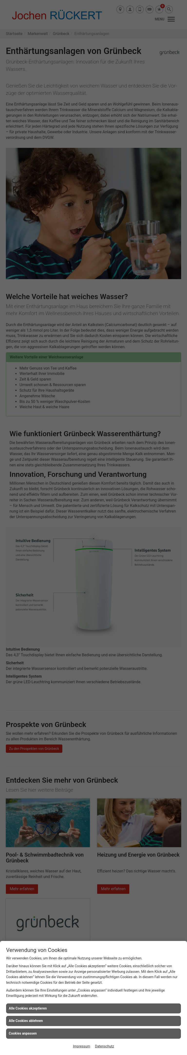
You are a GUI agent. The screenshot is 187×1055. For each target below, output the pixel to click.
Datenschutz (104, 1046)
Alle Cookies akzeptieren (28, 1008)
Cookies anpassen (23, 1033)
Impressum (81, 1046)
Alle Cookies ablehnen (26, 1021)
